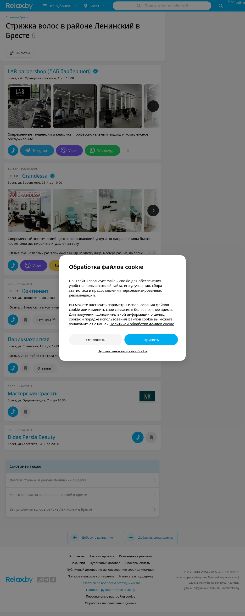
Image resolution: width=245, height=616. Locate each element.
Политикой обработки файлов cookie (142, 323)
